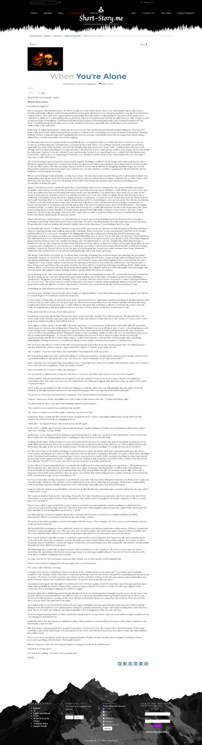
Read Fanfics (76, 12)
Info (133, 12)
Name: (147, 711)
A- (142, 2)
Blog (60, 12)
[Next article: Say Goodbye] (143, 44)
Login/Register (186, 12)
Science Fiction (112, 724)
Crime (108, 708)
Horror (109, 715)
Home (34, 12)
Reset (147, 2)
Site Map (166, 12)
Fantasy (109, 712)
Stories (48, 12)
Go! (59, 2)
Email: (147, 718)
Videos (94, 12)
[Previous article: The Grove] (33, 44)
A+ (152, 2)
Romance (109, 721)
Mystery (109, 718)
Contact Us (148, 12)
